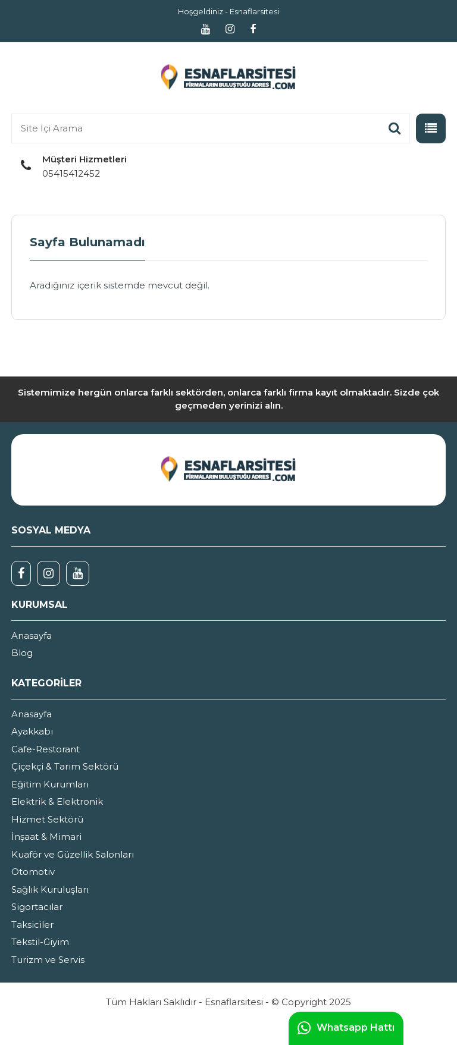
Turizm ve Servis (47, 959)
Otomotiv (33, 871)
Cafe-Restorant (45, 749)
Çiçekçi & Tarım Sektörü (64, 766)
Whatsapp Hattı (346, 1028)
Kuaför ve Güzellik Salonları (72, 854)
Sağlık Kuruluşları (50, 889)
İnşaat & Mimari (46, 836)
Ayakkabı (32, 731)
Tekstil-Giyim (40, 941)
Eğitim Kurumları (50, 784)
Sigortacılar (36, 906)
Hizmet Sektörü (47, 819)
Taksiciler (32, 924)
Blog (22, 652)
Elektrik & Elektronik (57, 801)
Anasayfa (31, 635)
